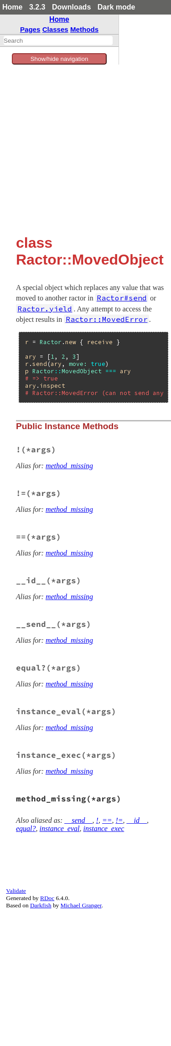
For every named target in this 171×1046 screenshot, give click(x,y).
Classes (55, 29)
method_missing (69, 466)
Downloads (71, 7)
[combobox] (58, 40)
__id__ (137, 820)
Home (12, 7)
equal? (26, 828)
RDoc (47, 898)
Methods (84, 29)
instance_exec (103, 828)
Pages (30, 29)
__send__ (78, 820)
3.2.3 (37, 7)
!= (119, 820)
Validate (16, 890)
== (107, 820)
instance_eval (60, 828)
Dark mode (116, 7)
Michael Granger (81, 905)
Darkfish (41, 905)
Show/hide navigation (59, 58)
